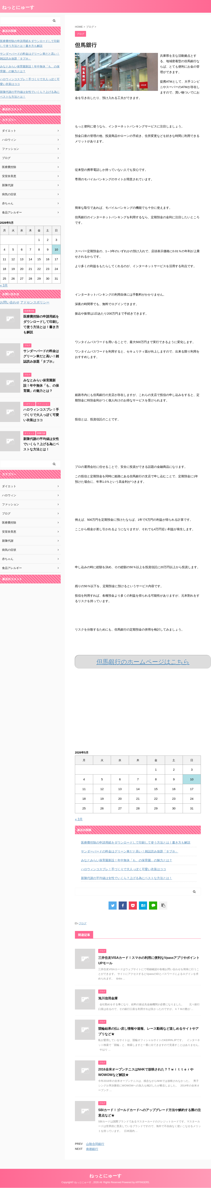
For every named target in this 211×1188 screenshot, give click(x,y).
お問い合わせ (9, 302)
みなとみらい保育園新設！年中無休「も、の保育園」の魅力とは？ (126, 860)
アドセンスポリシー (34, 302)
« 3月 (79, 819)
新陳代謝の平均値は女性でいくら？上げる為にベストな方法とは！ (126, 878)
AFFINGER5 (142, 1182)
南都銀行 (92, 1149)
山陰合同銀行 (95, 1144)
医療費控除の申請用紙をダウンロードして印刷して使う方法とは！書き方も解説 (135, 842)
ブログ (82, 923)
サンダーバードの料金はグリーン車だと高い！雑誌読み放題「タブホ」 (129, 851)
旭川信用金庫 (108, 998)
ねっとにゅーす (18, 7)
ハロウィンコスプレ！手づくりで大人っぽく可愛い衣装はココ (123, 869)
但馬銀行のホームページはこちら (143, 661)
